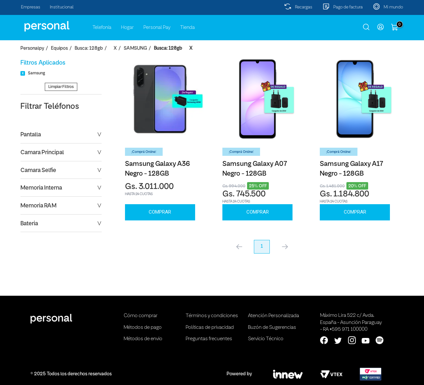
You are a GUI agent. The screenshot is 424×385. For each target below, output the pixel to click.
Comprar (160, 212)
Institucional (62, 7)
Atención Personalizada (273, 316)
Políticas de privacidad (210, 327)
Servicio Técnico (265, 339)
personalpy (32, 48)
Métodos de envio (143, 339)
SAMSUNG (135, 48)
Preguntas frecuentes (209, 339)
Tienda (187, 27)
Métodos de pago (143, 327)
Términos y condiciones (212, 316)
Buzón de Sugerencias (272, 327)
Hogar (127, 27)
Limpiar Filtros (61, 87)
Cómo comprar (140, 316)
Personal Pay (156, 27)
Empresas (30, 7)
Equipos (59, 48)
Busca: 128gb (89, 48)
